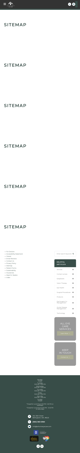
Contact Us (10, 261)
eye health (60, 288)
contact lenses (62, 274)
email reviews (11, 259)
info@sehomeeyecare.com (42, 426)
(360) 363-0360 (39, 422)
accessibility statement (14, 254)
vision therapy (62, 283)
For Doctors (10, 251)
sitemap (9, 266)
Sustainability (11, 270)
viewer (8, 256)
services (59, 269)
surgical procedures (64, 292)
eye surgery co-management (62, 302)
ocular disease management (62, 308)
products (60, 297)
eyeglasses (60, 278)
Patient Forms (11, 268)
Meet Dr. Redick (12, 275)
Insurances (10, 273)
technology (61, 313)
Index (8, 277)
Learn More (64, 333)
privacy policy (11, 263)
